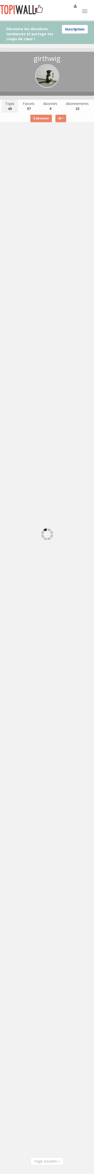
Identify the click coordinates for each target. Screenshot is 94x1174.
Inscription (74, 29)
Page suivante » (47, 1161)
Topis (9, 106)
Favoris (29, 106)
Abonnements (77, 106)
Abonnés (50, 106)
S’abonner (41, 118)
